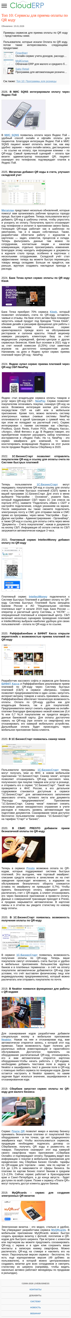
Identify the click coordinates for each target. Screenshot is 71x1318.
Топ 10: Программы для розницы (36, 81)
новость (35, 1307)
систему (35, 1301)
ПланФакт (22, 52)
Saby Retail (22, 69)
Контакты (36, 1289)
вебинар (35, 1313)
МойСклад (22, 61)
